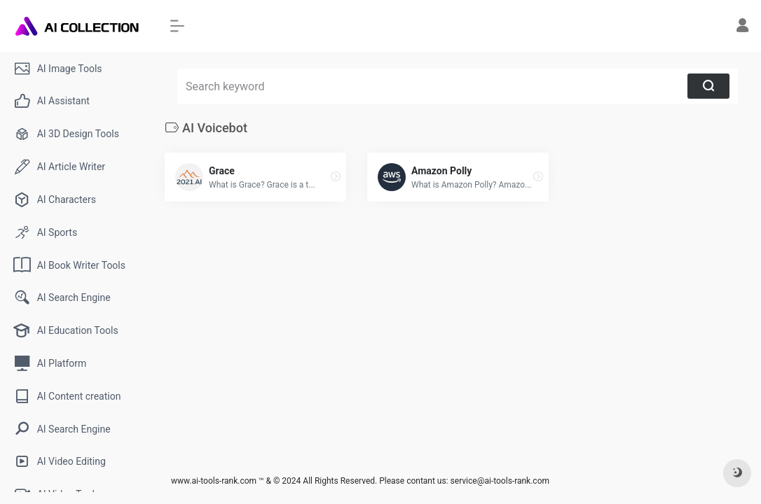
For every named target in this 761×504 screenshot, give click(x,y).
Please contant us (412, 481)
